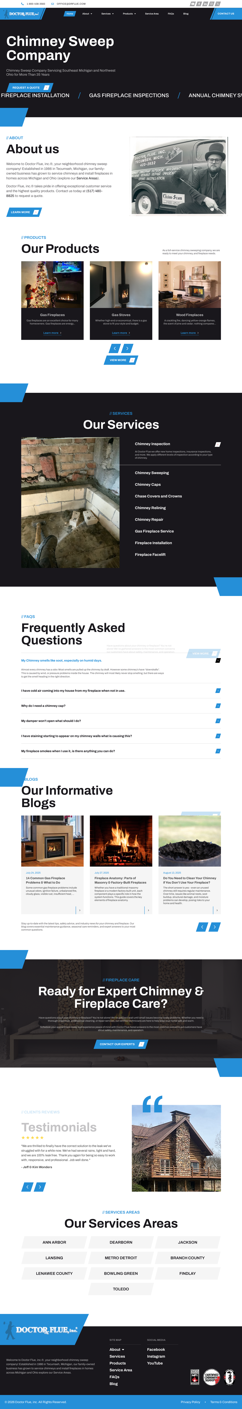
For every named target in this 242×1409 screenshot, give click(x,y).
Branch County (188, 1312)
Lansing (54, 1312)
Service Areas (87, 220)
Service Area (152, 13)
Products (129, 14)
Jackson (187, 1297)
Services (107, 14)
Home (70, 13)
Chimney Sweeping (152, 593)
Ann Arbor (54, 1297)
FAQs (171, 13)
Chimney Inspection (152, 564)
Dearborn (121, 1297)
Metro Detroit (121, 1312)
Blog (185, 13)
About (87, 14)
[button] (115, 348)
